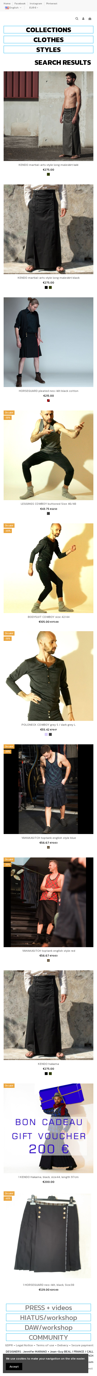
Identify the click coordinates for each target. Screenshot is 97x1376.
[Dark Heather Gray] (48, 513)
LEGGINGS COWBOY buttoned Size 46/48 (48, 504)
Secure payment (82, 1345)
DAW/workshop (49, 1327)
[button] (48, 29)
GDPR (9, 1345)
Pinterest (51, 3)
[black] (46, 287)
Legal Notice (24, 1345)
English (13, 7)
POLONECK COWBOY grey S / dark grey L (48, 725)
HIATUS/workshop (48, 1317)
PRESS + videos (48, 1307)
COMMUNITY (48, 1337)
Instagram (36, 3)
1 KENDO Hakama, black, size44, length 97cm (48, 1177)
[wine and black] (48, 400)
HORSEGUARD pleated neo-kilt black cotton (48, 391)
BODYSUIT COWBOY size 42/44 (48, 617)
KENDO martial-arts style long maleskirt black (49, 278)
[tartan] (48, 847)
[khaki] (48, 174)
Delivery (62, 1345)
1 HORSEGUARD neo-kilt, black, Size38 (48, 1285)
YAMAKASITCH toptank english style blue (48, 838)
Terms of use (45, 1345)
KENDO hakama (48, 1064)
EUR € (33, 7)
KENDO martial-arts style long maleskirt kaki (48, 165)
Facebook (20, 3)
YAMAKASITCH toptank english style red (48, 951)
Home (7, 3)
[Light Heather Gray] (46, 734)
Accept (14, 1366)
